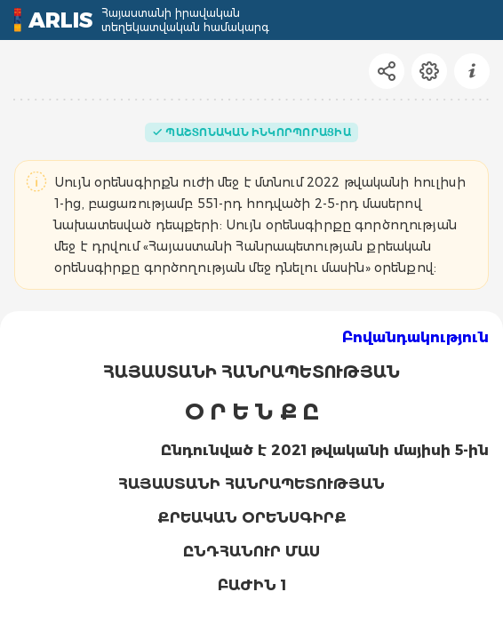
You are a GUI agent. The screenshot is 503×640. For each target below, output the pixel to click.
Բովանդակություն (415, 337)
